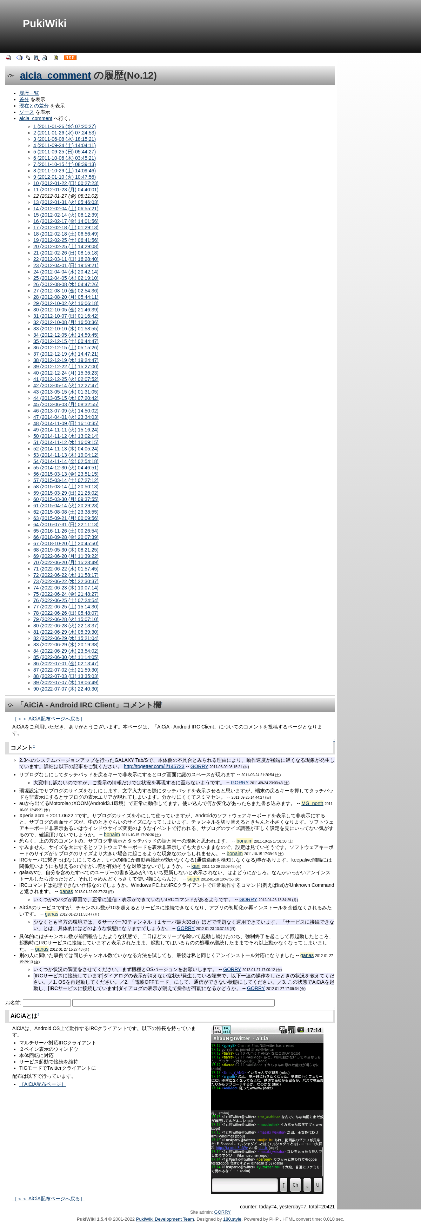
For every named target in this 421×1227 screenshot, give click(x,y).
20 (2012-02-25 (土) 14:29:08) (66, 246)
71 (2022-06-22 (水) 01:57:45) (66, 569)
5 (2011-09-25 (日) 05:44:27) (64, 151)
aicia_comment (55, 75)
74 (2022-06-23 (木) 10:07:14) (66, 588)
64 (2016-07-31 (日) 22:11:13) (66, 524)
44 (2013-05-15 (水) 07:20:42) (66, 398)
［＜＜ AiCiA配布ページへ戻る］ (48, 718)
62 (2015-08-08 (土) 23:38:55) (66, 512)
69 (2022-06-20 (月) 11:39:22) (66, 556)
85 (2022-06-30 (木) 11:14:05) (66, 657)
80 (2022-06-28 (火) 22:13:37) (66, 625)
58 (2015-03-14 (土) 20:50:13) (66, 486)
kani (196, 866)
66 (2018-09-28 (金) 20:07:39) (66, 537)
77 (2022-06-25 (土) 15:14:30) (66, 606)
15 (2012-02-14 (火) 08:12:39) (66, 215)
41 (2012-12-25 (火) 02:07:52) (66, 379)
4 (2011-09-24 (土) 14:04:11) (64, 145)
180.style (232, 1219)
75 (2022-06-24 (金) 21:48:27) (66, 594)
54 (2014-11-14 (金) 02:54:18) (66, 461)
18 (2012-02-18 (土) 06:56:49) (66, 234)
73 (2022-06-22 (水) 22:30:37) (66, 581)
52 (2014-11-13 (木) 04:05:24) (66, 448)
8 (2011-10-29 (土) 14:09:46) (64, 170)
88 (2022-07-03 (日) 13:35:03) (66, 676)
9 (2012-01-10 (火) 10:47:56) (64, 177)
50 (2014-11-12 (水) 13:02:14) (66, 436)
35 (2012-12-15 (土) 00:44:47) (66, 341)
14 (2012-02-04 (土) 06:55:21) (66, 208)
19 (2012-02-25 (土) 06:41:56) (66, 240)
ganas (66, 891)
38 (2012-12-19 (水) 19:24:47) (66, 360)
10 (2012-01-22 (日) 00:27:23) (66, 183)
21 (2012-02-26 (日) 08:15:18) (66, 253)
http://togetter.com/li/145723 (154, 766)
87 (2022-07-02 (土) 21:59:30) (66, 670)
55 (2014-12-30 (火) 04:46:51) (66, 467)
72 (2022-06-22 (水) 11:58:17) (66, 575)
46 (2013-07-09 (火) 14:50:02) (66, 411)
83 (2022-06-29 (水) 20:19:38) (66, 644)
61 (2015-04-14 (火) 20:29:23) (66, 505)
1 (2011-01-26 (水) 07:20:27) (64, 126)
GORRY (199, 766)
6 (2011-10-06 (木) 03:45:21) (64, 158)
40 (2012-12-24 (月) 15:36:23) (66, 373)
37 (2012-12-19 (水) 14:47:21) (66, 354)
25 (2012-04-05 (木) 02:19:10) (66, 278)
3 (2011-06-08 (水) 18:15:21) (64, 139)
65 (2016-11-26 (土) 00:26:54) (66, 531)
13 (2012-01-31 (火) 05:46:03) (66, 202)
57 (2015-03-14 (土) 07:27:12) (66, 480)
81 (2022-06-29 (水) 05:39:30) (66, 632)
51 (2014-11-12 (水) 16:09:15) (66, 442)
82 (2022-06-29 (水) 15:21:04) (66, 638)
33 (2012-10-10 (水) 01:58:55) (66, 328)
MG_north (312, 803)
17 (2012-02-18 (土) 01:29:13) (66, 227)
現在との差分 (34, 105)
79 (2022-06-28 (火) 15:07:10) (66, 619)
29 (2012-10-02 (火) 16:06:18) (66, 303)
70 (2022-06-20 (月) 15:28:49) (66, 562)
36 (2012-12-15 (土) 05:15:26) (66, 347)
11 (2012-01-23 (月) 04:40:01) (66, 189)
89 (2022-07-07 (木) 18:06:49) (66, 682)
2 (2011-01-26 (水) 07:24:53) (64, 133)
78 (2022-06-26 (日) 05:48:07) (66, 613)
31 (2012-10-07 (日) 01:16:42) (66, 316)
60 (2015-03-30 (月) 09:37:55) (66, 499)
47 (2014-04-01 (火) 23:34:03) (66, 417)
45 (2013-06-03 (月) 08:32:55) (66, 404)
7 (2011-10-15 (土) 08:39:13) (64, 164)
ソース (26, 112)
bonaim (112, 834)
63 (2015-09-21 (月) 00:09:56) (66, 518)
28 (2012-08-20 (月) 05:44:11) (66, 297)
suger (193, 879)
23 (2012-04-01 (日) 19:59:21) (66, 265)
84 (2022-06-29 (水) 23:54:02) (66, 651)
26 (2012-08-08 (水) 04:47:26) (66, 284)
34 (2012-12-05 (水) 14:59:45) (66, 335)
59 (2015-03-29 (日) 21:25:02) (66, 493)
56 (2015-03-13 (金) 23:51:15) (66, 474)
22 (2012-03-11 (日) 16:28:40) (66, 259)
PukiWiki (45, 23)
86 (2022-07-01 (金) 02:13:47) (66, 663)
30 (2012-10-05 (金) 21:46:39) (66, 309)
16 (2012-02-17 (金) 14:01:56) (66, 221)
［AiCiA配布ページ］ (42, 1084)
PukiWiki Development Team (165, 1219)
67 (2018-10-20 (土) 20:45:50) (66, 543)
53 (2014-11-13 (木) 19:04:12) (66, 455)
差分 (24, 99)
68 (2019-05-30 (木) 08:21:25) (66, 550)
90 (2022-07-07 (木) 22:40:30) (66, 689)
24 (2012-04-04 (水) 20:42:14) (66, 272)
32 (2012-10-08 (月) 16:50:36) (66, 322)
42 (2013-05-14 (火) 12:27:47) (66, 385)
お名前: (14, 1002)
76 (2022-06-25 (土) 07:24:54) (66, 600)
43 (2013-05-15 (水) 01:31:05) (66, 392)
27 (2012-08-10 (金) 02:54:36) (66, 290)
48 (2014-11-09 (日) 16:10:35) (66, 423)
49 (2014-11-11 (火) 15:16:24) (66, 430)
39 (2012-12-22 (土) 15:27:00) (66, 366)
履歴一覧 (29, 93)
